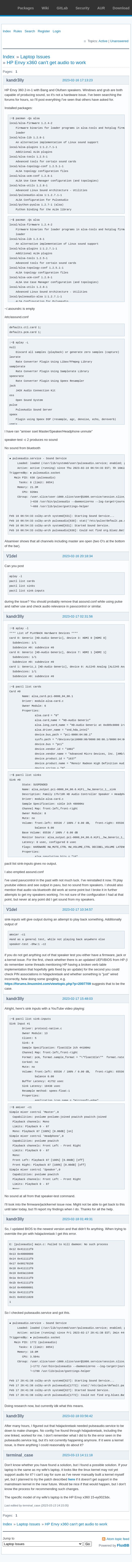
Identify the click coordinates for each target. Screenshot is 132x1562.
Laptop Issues (35, 56)
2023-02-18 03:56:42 (77, 1416)
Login (57, 31)
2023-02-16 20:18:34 (77, 556)
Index (7, 31)
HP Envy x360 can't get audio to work (46, 62)
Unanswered (119, 41)
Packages (26, 8)
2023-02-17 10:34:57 (77, 909)
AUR (101, 8)
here (71, 1479)
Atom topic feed (118, 1539)
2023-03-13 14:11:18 (77, 1455)
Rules (18, 31)
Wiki (45, 8)
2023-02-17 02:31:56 (77, 616)
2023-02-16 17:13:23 (77, 80)
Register (44, 31)
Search (30, 31)
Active (103, 41)
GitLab (62, 8)
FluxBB (123, 1545)
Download (121, 8)
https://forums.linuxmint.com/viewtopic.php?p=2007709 (48, 984)
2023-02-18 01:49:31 (77, 1219)
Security (83, 8)
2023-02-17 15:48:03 (77, 999)
